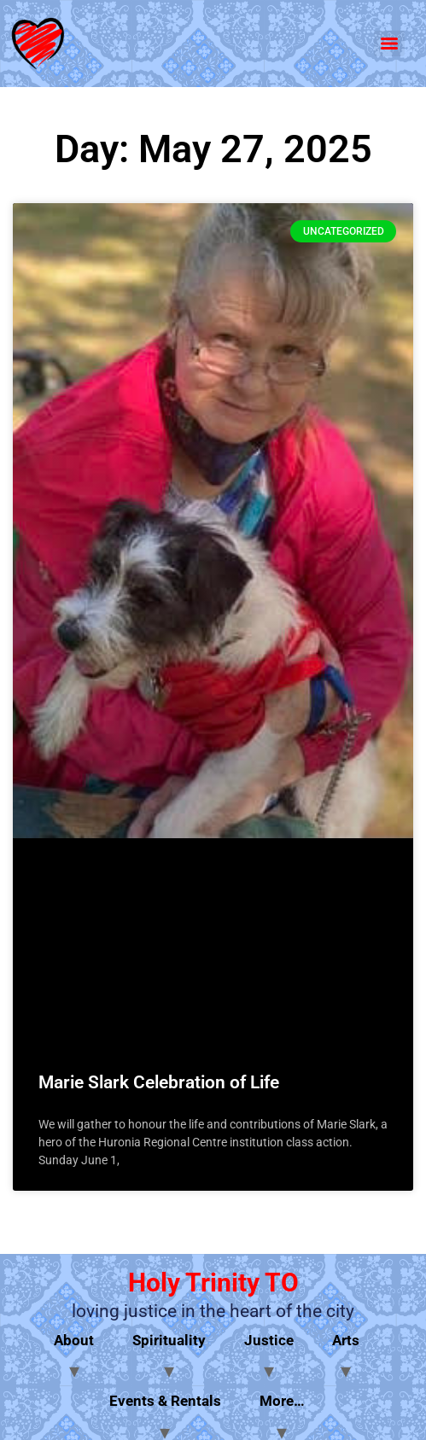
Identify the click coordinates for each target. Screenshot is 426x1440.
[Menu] (389, 43)
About (74, 1340)
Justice (269, 1340)
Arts (345, 1340)
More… (282, 1400)
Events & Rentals (165, 1400)
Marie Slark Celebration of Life (158, 1082)
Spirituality (169, 1340)
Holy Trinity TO (213, 1282)
